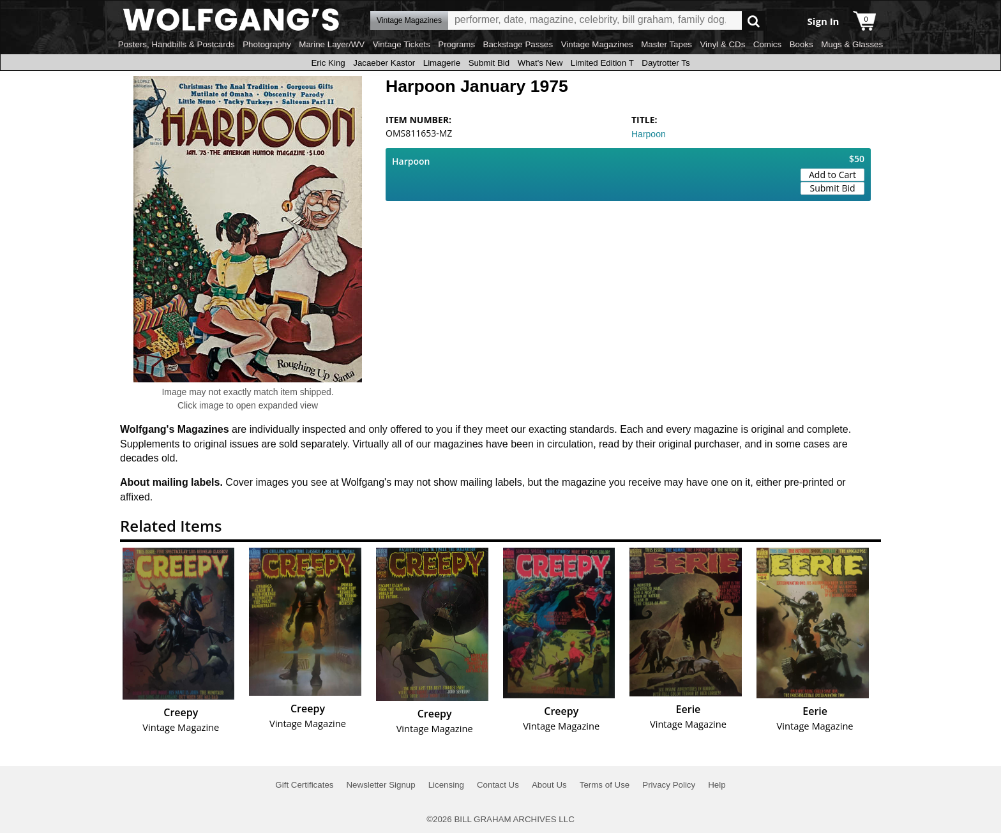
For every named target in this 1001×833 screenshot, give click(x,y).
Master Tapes (666, 44)
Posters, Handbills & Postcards (176, 44)
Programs (456, 44)
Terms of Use (605, 785)
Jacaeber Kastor (384, 63)
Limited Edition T (602, 63)
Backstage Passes (518, 44)
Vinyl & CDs (722, 44)
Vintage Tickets (401, 44)
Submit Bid (489, 63)
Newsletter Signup (380, 785)
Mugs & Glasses (852, 44)
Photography (267, 44)
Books (801, 44)
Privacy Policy (668, 785)
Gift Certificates (304, 785)
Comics (767, 44)
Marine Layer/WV (332, 44)
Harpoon (648, 134)
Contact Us (498, 785)
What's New (540, 63)
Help (716, 785)
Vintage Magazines (597, 44)
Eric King (328, 63)
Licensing (446, 785)
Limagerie (442, 63)
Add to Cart (832, 175)
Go (753, 21)
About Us (549, 785)
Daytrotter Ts (665, 63)
